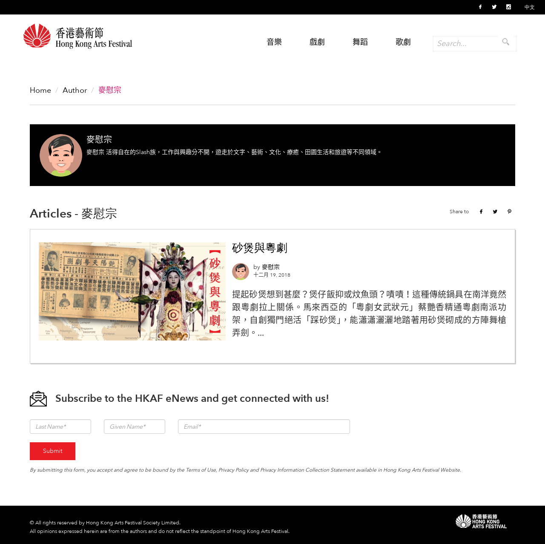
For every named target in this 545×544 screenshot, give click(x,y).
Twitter (494, 7)
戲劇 (317, 42)
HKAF (481, 521)
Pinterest (509, 211)
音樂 (274, 42)
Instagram (508, 7)
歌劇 (403, 42)
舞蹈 (360, 42)
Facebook (480, 7)
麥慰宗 (99, 140)
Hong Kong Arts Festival (77, 39)
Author (75, 90)
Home (40, 90)
